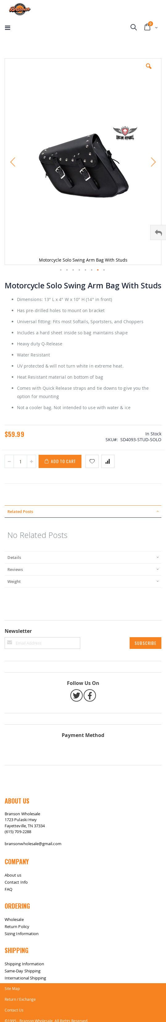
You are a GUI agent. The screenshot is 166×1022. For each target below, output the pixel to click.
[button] (148, 71)
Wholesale (14, 919)
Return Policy (17, 926)
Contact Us (14, 1010)
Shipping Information (24, 964)
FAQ (8, 889)
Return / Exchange (20, 999)
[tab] (83, 511)
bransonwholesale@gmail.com (33, 843)
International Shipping (25, 978)
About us (13, 875)
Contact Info (16, 882)
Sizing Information (22, 933)
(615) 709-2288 (18, 831)
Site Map (12, 988)
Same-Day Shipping (22, 971)
